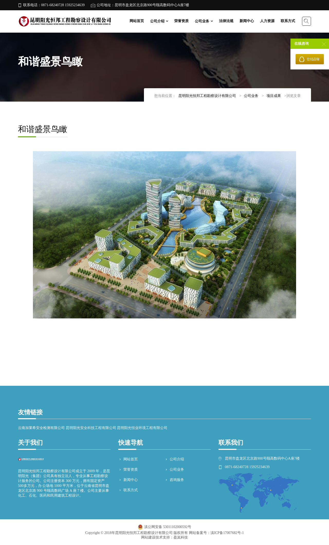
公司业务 (202, 21)
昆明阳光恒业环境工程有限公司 (142, 428)
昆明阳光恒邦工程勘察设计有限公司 (207, 96)
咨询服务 (174, 480)
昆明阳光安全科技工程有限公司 (91, 428)
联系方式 (288, 21)
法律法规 (226, 21)
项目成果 (274, 96)
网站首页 (137, 21)
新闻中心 (247, 21)
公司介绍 (157, 21)
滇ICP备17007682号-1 (227, 533)
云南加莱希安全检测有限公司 (41, 428)
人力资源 (267, 21)
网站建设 (148, 537)
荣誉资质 (181, 21)
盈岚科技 (180, 537)
